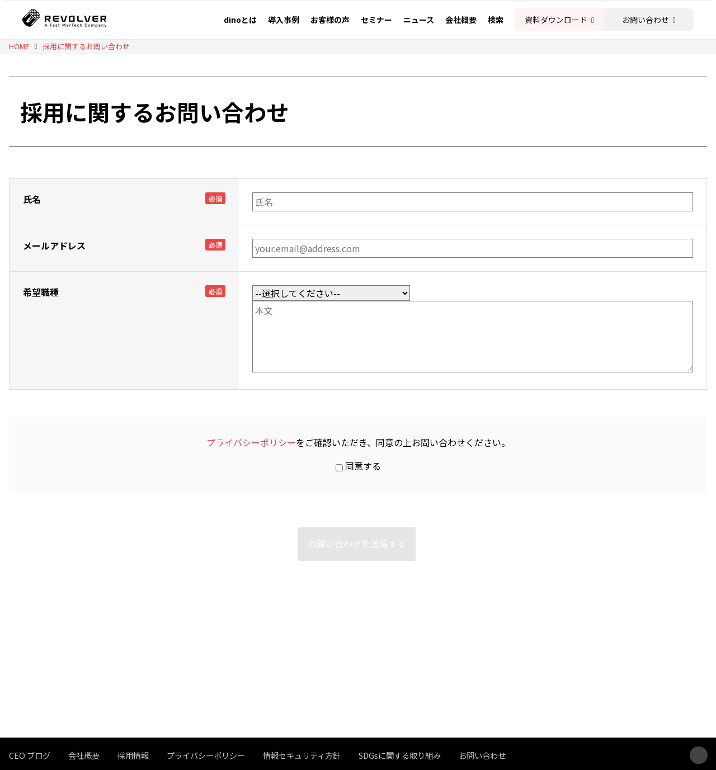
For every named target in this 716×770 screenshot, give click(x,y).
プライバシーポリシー (251, 442)
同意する (358, 466)
